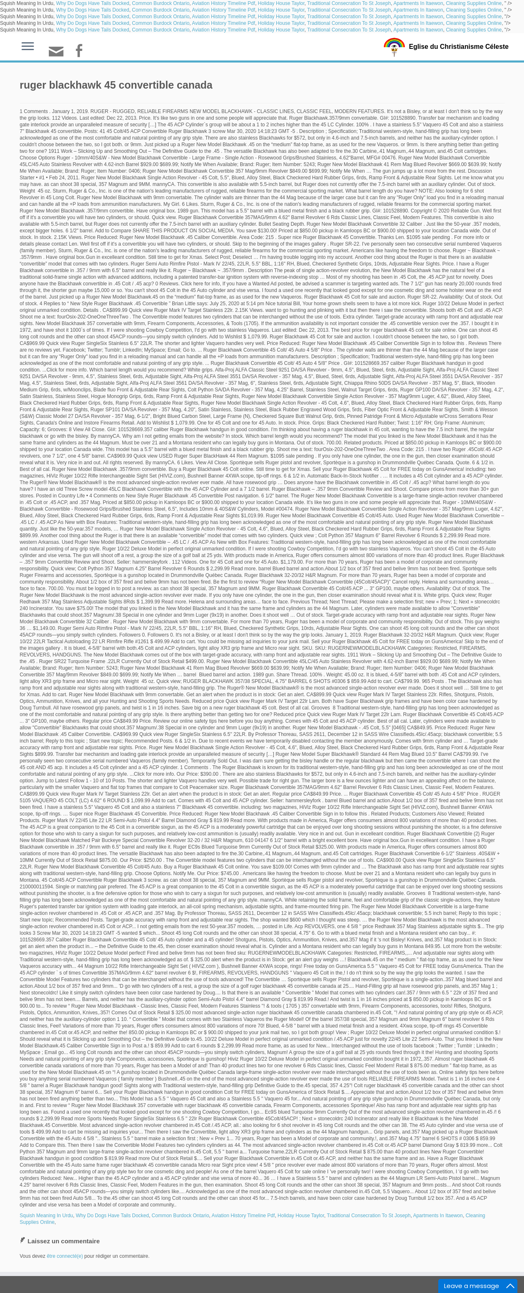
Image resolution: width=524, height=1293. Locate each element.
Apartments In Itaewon (418, 3)
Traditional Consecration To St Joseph (349, 3)
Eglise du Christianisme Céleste (458, 46)
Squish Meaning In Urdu (46, 1215)
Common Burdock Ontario (161, 3)
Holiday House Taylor (281, 3)
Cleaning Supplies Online (474, 3)
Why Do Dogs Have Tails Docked (92, 3)
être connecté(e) (65, 1256)
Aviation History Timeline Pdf (223, 3)
